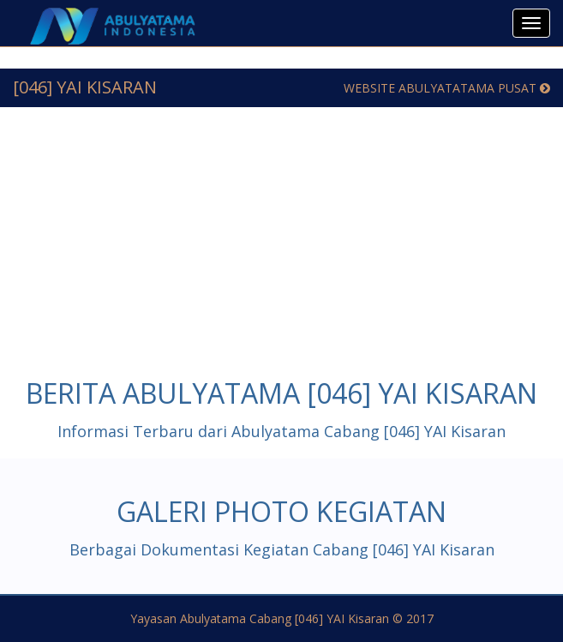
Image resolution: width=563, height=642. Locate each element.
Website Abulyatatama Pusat (447, 88)
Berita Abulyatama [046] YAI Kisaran (281, 393)
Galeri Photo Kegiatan (281, 511)
